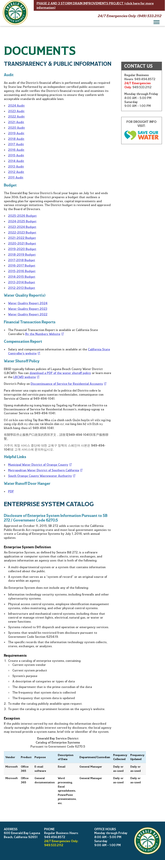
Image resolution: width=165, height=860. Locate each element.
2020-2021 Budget (22, 243)
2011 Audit (15, 177)
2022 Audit (16, 116)
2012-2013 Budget (21, 287)
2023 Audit (16, 111)
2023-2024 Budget (22, 227)
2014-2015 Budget (21, 276)
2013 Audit (16, 166)
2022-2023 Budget (22, 232)
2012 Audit (16, 172)
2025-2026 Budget (22, 215)
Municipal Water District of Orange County (38, 464)
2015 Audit (16, 155)
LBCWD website (24, 377)
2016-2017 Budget (21, 265)
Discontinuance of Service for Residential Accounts (67, 383)
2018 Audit (16, 139)
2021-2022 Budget (22, 238)
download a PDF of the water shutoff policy (60, 373)
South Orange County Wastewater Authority (40, 475)
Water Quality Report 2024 (27, 303)
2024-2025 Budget (22, 221)
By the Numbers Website (42, 334)
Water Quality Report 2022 (27, 314)
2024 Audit (16, 105)
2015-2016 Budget (21, 271)
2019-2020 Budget (22, 249)
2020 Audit (16, 127)
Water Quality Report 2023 (27, 308)
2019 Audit (16, 133)
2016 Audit (16, 149)
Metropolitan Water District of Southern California (43, 470)
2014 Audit (16, 161)
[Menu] (156, 22)
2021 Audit (16, 122)
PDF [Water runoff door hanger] (11, 491)
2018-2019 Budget (22, 254)
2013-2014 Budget (21, 282)
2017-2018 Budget (21, 260)
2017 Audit (16, 144)
